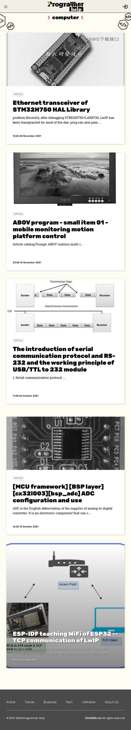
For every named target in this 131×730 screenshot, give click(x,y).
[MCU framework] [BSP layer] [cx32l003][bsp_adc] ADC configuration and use (58, 493)
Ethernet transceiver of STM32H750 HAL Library (51, 106)
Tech (69, 702)
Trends (29, 702)
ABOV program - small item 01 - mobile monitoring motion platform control (60, 229)
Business (50, 702)
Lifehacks (88, 702)
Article (18, 94)
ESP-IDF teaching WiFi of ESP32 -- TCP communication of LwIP (65, 637)
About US (111, 702)
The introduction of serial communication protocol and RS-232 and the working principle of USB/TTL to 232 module (64, 359)
